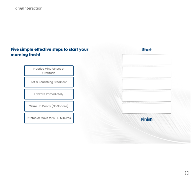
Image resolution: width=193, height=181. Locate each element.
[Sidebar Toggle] (6, 8)
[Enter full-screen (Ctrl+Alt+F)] (186, 173)
